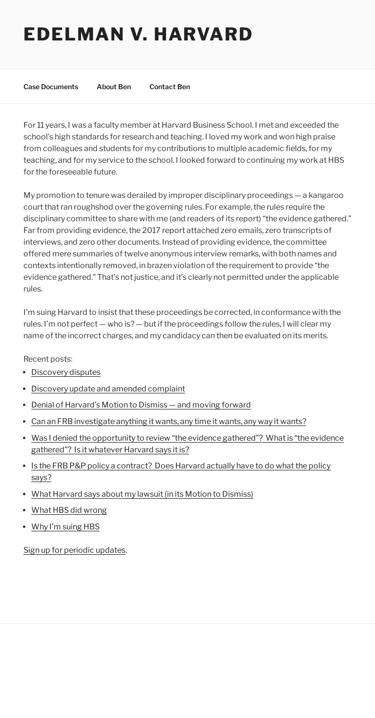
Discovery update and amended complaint (108, 388)
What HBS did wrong (69, 510)
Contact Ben (169, 86)
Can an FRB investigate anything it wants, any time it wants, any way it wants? (168, 421)
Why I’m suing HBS (65, 526)
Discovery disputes (66, 372)
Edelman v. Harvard (138, 34)
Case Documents (50, 86)
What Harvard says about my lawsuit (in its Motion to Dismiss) (142, 494)
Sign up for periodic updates (74, 550)
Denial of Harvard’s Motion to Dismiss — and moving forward (141, 404)
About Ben (114, 86)
